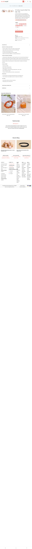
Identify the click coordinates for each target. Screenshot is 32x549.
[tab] (16, 45)
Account (18, 175)
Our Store (18, 167)
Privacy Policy (22, 185)
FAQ (17, 174)
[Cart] (26, 548)
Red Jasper (28, 175)
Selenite (28, 178)
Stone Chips (24, 167)
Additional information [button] (16, 85)
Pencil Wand (24, 176)
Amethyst (28, 164)
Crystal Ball (21, 37)
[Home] (5, 548)
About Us (18, 164)
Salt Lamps (23, 175)
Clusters (23, 168)
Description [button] (16, 44)
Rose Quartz (29, 176)
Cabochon (23, 170)
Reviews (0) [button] (16, 88)
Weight (16, 22)
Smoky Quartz (20, 40)
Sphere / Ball (20, 36)
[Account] (16, 548)
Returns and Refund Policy (18, 178)
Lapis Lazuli (29, 174)
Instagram (11, 173)
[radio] (17, 24)
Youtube (10, 172)
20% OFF (18, 37)
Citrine (28, 168)
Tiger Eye (28, 179)
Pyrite (28, 172)
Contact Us (18, 170)
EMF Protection (26, 37)
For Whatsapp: (11, 166)
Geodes (23, 172)
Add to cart (20, 31)
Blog (17, 168)
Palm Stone (23, 171)
